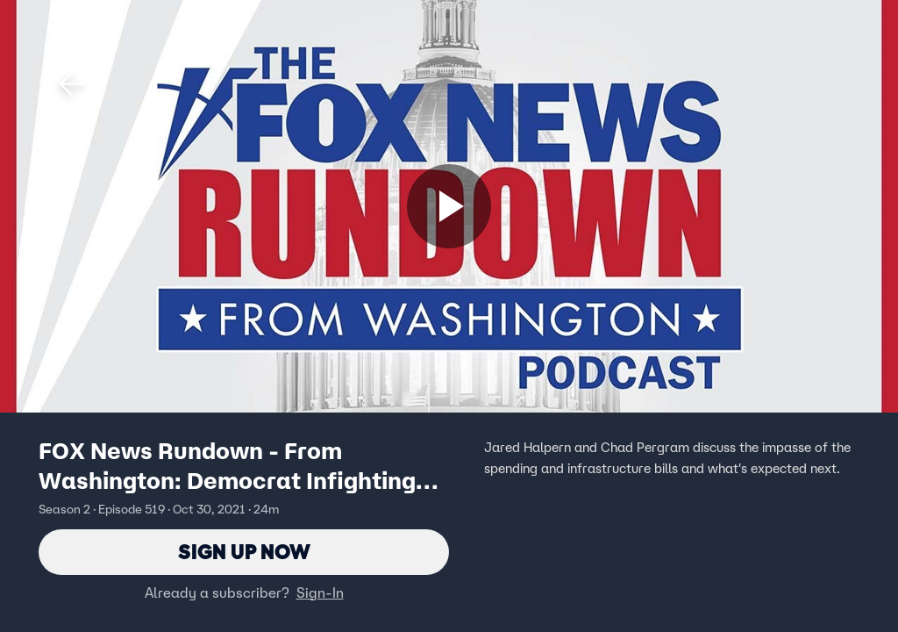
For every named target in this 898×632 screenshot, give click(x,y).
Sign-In (320, 592)
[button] (72, 84)
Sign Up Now (244, 552)
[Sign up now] (449, 206)
